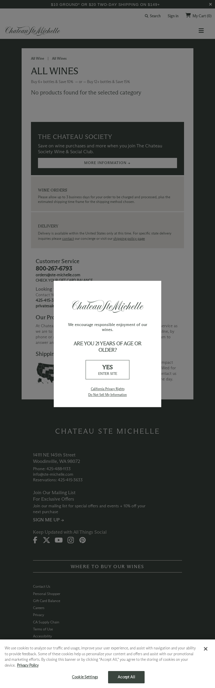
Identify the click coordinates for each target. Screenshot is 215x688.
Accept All (126, 677)
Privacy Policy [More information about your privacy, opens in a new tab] (28, 665)
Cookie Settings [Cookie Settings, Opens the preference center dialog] (85, 677)
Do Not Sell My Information (107, 395)
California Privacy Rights (107, 389)
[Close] (205, 648)
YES (107, 370)
